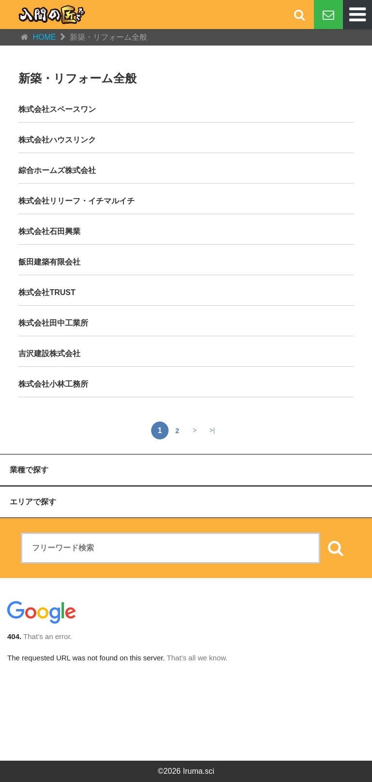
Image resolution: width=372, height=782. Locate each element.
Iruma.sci (198, 771)
